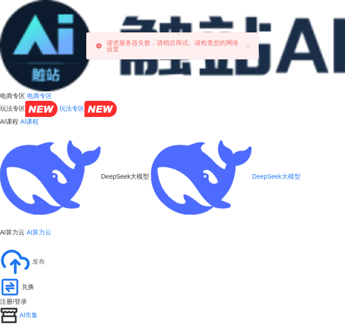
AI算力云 (39, 232)
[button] (22, 262)
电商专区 (39, 95)
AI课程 (29, 121)
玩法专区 (88, 108)
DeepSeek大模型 (225, 176)
